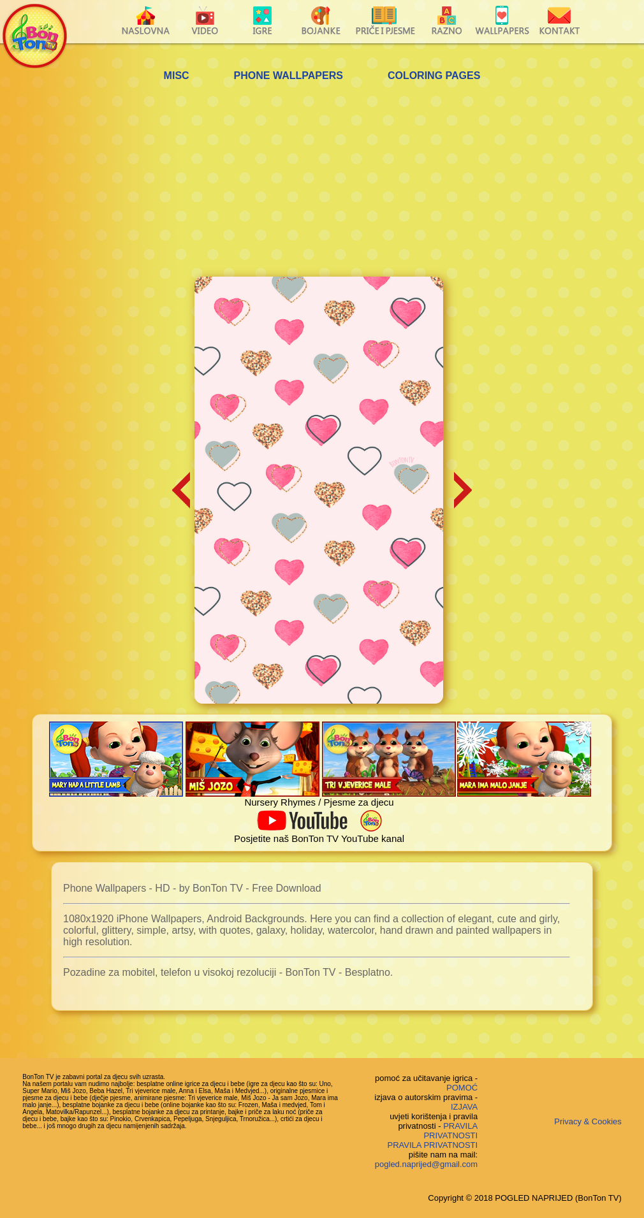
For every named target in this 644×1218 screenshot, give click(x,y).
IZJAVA (464, 1107)
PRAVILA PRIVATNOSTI (450, 1130)
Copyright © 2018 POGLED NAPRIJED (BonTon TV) (524, 1198)
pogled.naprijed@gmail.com (426, 1164)
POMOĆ (462, 1087)
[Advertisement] (322, 181)
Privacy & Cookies (587, 1121)
